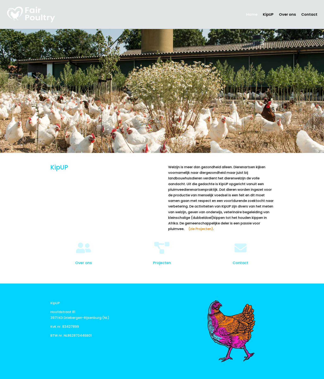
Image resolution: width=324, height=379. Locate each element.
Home (251, 15)
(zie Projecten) (200, 228)
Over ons (287, 15)
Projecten (162, 262)
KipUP (268, 15)
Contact (309, 15)
